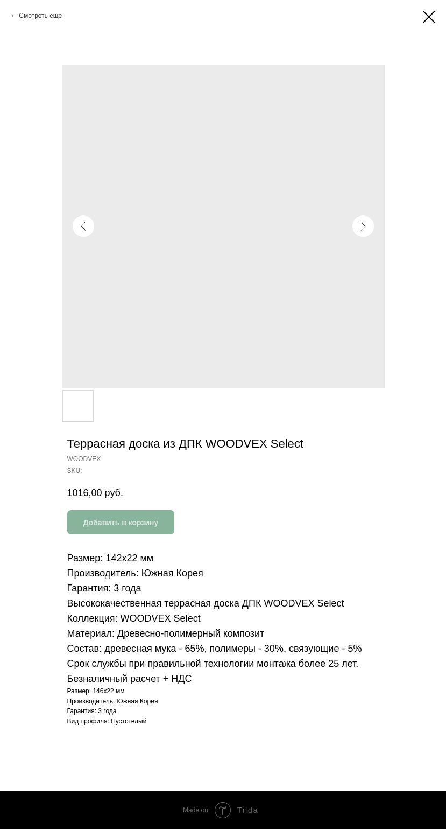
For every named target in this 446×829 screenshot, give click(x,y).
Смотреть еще (40, 15)
